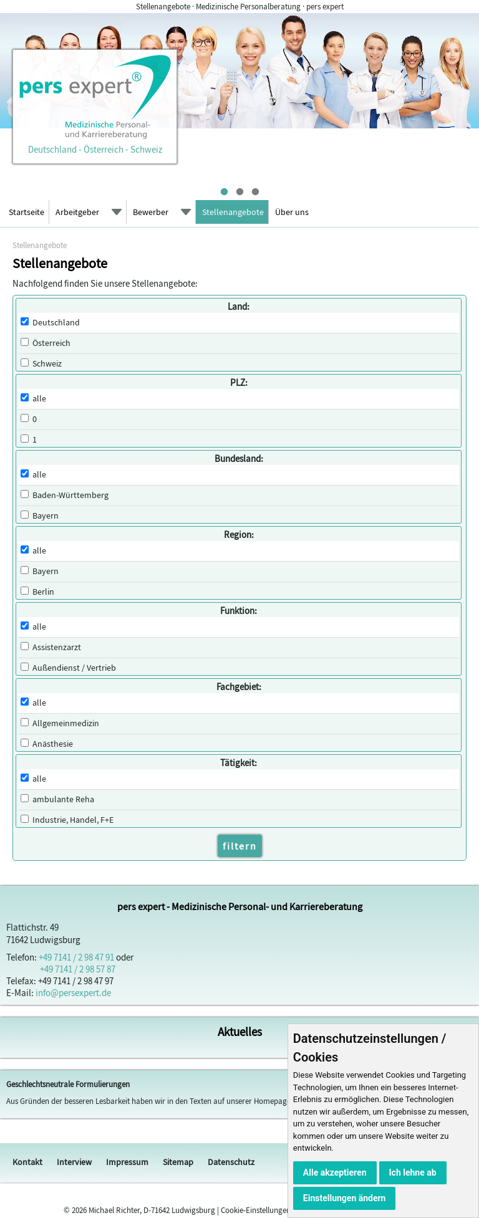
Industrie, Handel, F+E (73, 820)
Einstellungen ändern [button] (344, 1198)
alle (39, 398)
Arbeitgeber (77, 212)
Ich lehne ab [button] (413, 1172)
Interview (74, 1162)
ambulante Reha (63, 799)
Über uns (292, 212)
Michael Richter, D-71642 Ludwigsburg (152, 1210)
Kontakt (27, 1162)
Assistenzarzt (56, 647)
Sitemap (178, 1162)
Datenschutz (231, 1162)
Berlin (43, 592)
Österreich (51, 343)
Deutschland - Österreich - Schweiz (95, 143)
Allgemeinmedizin (65, 723)
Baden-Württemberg (70, 495)
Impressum (127, 1162)
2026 (79, 1210)
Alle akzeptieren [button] (335, 1172)
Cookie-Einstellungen (256, 1210)
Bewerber (150, 212)
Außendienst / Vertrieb (74, 668)
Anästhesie (52, 744)
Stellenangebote (233, 212)
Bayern (45, 516)
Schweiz (47, 363)
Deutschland (56, 322)
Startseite (26, 212)
